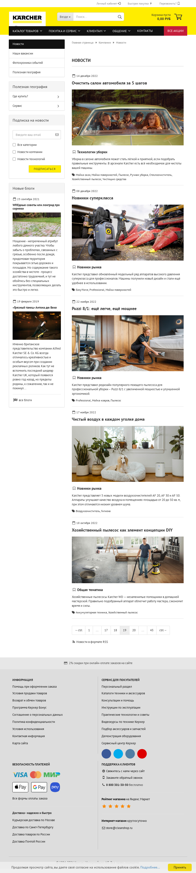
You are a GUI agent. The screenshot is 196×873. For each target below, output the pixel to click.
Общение (120, 31)
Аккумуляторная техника (91, 612)
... (97, 630)
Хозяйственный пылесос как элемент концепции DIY (122, 530)
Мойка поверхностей (104, 175)
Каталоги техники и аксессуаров (123, 693)
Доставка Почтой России (28, 841)
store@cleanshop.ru (117, 828)
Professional (96, 289)
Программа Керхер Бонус (29, 707)
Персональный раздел (117, 687)
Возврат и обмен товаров (29, 700)
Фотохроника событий (28, 63)
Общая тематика (90, 589)
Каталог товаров (26, 31)
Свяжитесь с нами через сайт (123, 771)
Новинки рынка (89, 267)
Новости (18, 44)
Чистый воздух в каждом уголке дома (108, 419)
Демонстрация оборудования (121, 736)
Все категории (25, 145)
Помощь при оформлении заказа (34, 687)
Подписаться (45, 169)
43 (151, 630)
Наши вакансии (23, 53)
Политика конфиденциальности (33, 722)
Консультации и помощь (118, 700)
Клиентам (94, 31)
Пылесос (123, 175)
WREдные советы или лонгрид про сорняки (36, 206)
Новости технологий (29, 159)
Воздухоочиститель (88, 511)
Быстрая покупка (140, 3)
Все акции (175, 31)
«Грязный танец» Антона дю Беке (35, 308)
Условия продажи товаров (29, 693)
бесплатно (122, 785)
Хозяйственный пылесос (86, 179)
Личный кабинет (109, 3)
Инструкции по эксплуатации (121, 707)
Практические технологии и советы (125, 715)
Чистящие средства (114, 179)
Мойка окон (83, 175)
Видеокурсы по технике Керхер (123, 722)
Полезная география (26, 72)
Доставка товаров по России (31, 834)
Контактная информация (28, 736)
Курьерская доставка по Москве (33, 820)
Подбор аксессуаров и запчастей (124, 729)
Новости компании (27, 152)
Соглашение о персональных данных (37, 715)
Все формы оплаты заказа (29, 798)
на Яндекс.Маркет (126, 799)
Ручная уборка (139, 175)
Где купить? (20, 96)
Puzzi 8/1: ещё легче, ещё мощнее (104, 308)
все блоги (25, 400)
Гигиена (106, 511)
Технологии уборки (92, 152)
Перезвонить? (169, 3)
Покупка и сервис (63, 31)
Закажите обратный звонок (122, 777)
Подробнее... (150, 867)
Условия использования (28, 729)
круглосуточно (124, 821)
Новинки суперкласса (92, 198)
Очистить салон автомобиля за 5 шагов (109, 83)
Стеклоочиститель (160, 175)
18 (115, 630)
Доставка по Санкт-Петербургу (32, 827)
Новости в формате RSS (92, 642)
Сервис (17, 106)
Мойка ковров (100, 400)
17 (106, 630)
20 (134, 630)
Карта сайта (20, 743)
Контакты (145, 31)
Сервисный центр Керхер (119, 743)
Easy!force (82, 289)
